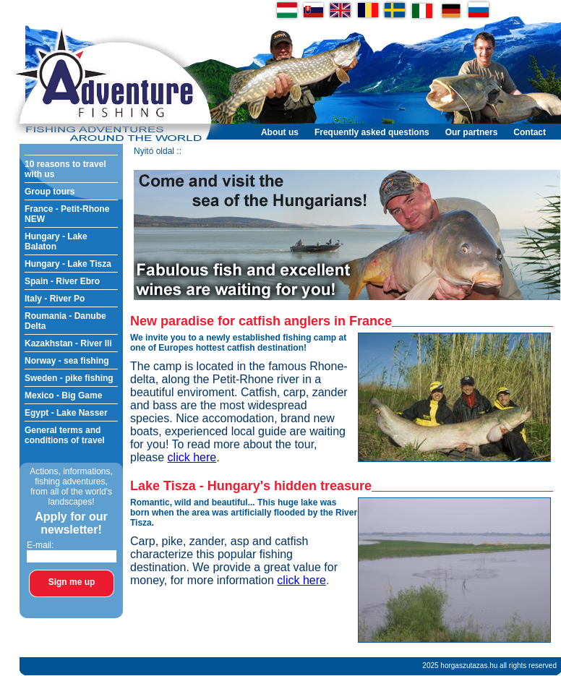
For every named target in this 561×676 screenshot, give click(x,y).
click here (192, 457)
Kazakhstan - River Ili (68, 343)
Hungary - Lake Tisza (68, 264)
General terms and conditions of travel (65, 435)
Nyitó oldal (154, 151)
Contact (529, 132)
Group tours (49, 192)
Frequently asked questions (371, 132)
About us (280, 132)
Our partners (471, 132)
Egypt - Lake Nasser (66, 413)
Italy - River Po (55, 299)
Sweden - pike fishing (69, 378)
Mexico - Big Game (63, 395)
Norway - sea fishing (67, 361)
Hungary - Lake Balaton (56, 241)
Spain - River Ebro (62, 281)
